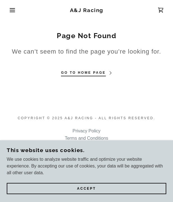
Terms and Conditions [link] (86, 138)
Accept (86, 188)
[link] (86, 10)
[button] (12, 10)
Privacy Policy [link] (86, 130)
